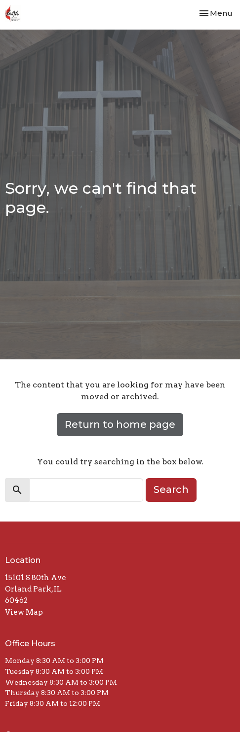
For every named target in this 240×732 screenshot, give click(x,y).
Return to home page (120, 424)
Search (171, 489)
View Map (24, 612)
